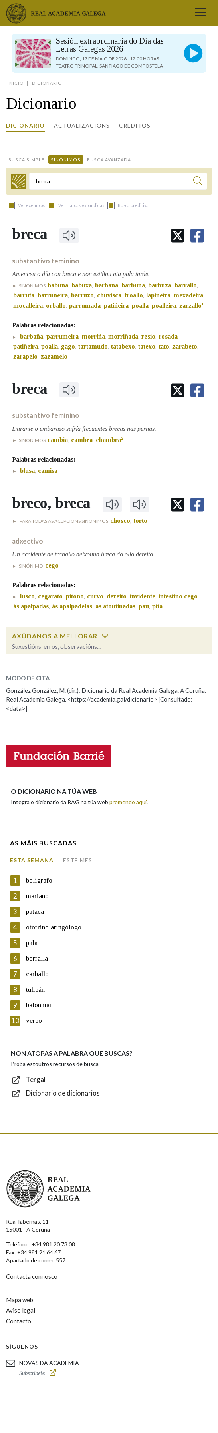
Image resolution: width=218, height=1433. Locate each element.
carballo (37, 974)
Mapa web (19, 1299)
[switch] (105, 636)
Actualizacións (82, 125)
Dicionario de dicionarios (63, 1093)
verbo (34, 1020)
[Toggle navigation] (200, 13)
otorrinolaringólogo (53, 927)
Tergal (36, 1079)
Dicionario (25, 125)
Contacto (18, 1321)
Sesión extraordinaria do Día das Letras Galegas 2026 (110, 44)
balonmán (39, 1005)
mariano (37, 896)
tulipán (35, 989)
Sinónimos (66, 159)
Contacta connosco (31, 1276)
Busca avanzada (109, 159)
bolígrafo (39, 880)
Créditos (135, 125)
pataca (35, 911)
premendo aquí (128, 802)
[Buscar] (197, 182)
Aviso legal (20, 1310)
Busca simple (26, 159)
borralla (37, 958)
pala (32, 943)
